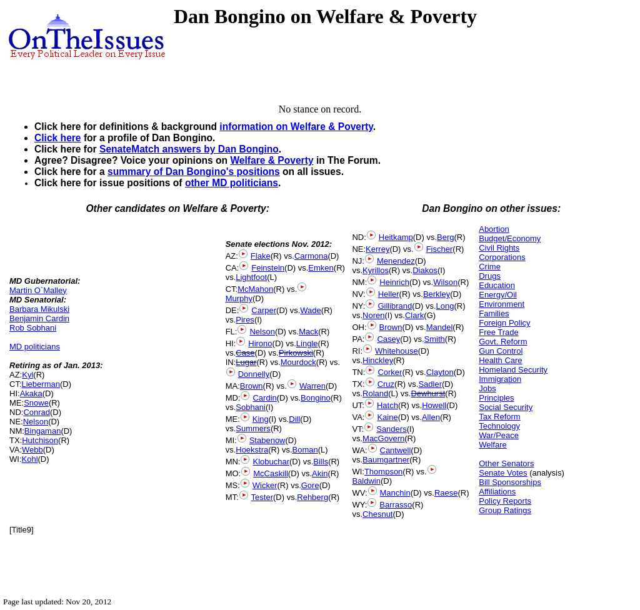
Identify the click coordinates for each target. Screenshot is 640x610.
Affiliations (497, 491)
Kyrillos (375, 270)
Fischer (439, 249)
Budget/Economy (510, 238)
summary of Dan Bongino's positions (194, 171)
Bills (320, 461)
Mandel (439, 327)
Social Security (505, 407)
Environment (501, 304)
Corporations (502, 257)
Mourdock (298, 362)
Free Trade (499, 332)
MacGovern (383, 438)
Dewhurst (428, 393)
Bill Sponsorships (510, 482)
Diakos (425, 270)
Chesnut (377, 514)
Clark (414, 315)
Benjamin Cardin (39, 318)
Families (494, 313)
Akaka (31, 393)
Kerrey (377, 249)
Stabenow (267, 440)
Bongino (316, 397)
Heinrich (394, 282)
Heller (388, 294)
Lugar (246, 362)
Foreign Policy (504, 323)
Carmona (311, 256)
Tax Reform (499, 416)
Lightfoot (251, 277)
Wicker (265, 485)
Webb (32, 449)
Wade (310, 310)
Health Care (500, 360)
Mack (308, 331)
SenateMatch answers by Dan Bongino (189, 149)
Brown (251, 386)
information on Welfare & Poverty (296, 126)
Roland (375, 393)
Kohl (30, 459)
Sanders (391, 429)
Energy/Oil (498, 294)
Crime (490, 266)
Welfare (493, 444)
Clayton (440, 372)
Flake (261, 256)
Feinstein (267, 267)
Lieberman (41, 384)
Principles (496, 397)
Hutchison (40, 440)
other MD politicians (231, 183)
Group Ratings (505, 510)
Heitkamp (396, 237)
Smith (434, 339)
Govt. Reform (503, 341)
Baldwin (366, 481)
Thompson (383, 471)
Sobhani (251, 407)
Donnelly (254, 374)
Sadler (430, 384)
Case (245, 353)
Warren (312, 386)
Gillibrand (395, 306)
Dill (294, 419)
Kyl (27, 374)
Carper (263, 310)
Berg (445, 237)
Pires (245, 319)
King (260, 419)
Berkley (436, 294)
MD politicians (34, 346)
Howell (434, 405)
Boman (305, 449)
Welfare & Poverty (271, 160)
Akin (320, 473)
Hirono (260, 343)
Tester (262, 497)
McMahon (255, 289)
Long (445, 306)
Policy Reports (505, 501)
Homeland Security (513, 369)
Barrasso (395, 504)
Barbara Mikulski (39, 309)
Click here (57, 137)
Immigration (500, 379)
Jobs (487, 388)
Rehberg (312, 497)
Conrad (36, 412)
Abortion (494, 229)
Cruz (386, 384)
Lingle (307, 343)
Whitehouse (396, 351)
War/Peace (499, 435)
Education (497, 285)
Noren (373, 315)
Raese (446, 493)
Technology (499, 426)
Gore (310, 485)
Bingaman (42, 431)
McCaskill (270, 473)
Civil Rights (499, 247)
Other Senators (506, 463)
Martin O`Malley (38, 290)
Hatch (387, 405)
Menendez (396, 261)
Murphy (239, 298)
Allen (431, 417)
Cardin (264, 397)
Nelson (35, 421)
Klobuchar (270, 461)
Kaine (387, 417)
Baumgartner (385, 459)
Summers (253, 428)
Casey (388, 339)
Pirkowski (296, 353)
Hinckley (377, 360)
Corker (390, 372)
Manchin (395, 493)
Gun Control (500, 351)
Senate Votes (503, 473)
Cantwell (395, 450)
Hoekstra (252, 449)
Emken (320, 267)
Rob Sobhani (32, 327)
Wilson (445, 282)
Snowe (36, 403)
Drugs (490, 276)
